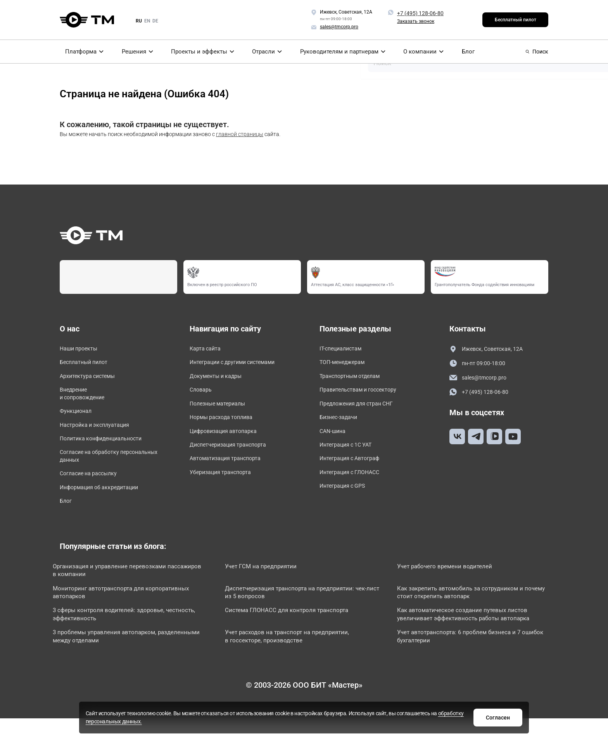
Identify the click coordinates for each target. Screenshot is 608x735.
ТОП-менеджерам (345, 364)
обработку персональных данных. (343, 721)
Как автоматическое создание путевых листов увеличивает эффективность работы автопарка (474, 633)
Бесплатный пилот (515, 19)
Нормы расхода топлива (225, 423)
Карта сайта (207, 349)
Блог (469, 51)
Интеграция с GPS (345, 498)
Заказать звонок (415, 21)
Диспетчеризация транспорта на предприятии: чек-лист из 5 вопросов (300, 609)
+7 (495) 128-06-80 (420, 13)
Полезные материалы (221, 408)
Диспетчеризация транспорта (233, 453)
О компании (423, 51)
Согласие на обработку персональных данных (93, 466)
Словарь (202, 393)
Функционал (77, 417)
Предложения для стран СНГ (361, 408)
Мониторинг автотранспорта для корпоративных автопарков (132, 609)
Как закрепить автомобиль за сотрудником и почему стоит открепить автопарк (468, 609)
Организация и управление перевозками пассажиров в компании (119, 586)
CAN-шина (334, 438)
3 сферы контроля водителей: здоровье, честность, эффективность (118, 633)
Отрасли (265, 51)
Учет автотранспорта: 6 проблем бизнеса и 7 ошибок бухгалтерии (464, 656)
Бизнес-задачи (341, 423)
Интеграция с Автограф (354, 468)
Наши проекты (81, 349)
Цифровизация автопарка (228, 438)
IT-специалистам (343, 349)
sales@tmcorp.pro (480, 379)
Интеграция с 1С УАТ (349, 453)
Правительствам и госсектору (363, 393)
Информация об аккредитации (104, 500)
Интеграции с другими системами (239, 364)
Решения (133, 51)
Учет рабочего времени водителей (454, 581)
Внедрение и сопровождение (85, 398)
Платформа (78, 51)
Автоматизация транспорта (230, 468)
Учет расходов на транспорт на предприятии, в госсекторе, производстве (297, 656)
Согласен (425, 717)
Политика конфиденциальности (106, 447)
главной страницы (239, 134)
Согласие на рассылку (92, 485)
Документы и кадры (219, 379)
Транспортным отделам (354, 379)
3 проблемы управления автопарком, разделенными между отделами (114, 656)
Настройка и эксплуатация (99, 432)
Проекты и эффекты (200, 51)
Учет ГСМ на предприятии (269, 581)
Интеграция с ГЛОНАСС (353, 483)
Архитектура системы (91, 379)
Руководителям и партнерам (342, 51)
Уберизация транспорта (224, 483)
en (147, 21)
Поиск (536, 51)
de (155, 21)
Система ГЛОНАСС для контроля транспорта (297, 628)
